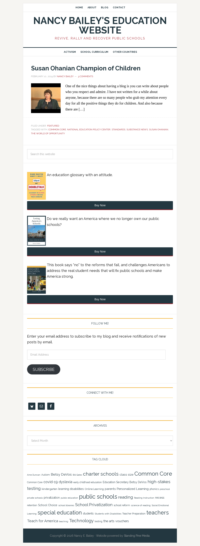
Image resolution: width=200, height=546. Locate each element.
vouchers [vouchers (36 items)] (122, 521)
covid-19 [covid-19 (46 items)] (50, 482)
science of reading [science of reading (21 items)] (141, 505)
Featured (53, 125)
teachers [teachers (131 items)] (157, 512)
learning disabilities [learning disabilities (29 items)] (71, 488)
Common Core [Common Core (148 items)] (153, 473)
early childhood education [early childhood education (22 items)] (87, 482)
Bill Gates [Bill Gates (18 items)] (77, 475)
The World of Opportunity (48, 133)
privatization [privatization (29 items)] (52, 497)
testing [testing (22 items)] (98, 521)
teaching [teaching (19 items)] (63, 521)
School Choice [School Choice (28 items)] (47, 505)
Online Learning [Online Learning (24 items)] (94, 488)
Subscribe (44, 369)
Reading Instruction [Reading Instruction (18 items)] (144, 498)
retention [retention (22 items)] (32, 505)
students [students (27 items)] (88, 513)
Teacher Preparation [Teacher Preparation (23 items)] (133, 513)
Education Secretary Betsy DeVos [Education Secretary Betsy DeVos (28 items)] (125, 482)
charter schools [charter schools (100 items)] (101, 474)
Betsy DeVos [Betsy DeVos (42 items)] (61, 474)
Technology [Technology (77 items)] (81, 520)
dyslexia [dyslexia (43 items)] (65, 482)
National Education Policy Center (88, 129)
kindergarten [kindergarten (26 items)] (49, 488)
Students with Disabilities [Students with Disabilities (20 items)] (108, 513)
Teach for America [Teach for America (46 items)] (42, 521)
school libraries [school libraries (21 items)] (66, 505)
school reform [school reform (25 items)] (122, 505)
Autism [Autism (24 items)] (45, 474)
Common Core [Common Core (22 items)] (34, 482)
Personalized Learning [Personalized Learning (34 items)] (133, 489)
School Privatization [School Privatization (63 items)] (94, 504)
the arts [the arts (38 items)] (108, 521)
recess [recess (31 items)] (159, 497)
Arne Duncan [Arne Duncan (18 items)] (33, 475)
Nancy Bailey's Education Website (100, 25)
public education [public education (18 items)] (69, 498)
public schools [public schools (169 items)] (98, 496)
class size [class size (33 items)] (126, 474)
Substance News (137, 129)
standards (118, 129)
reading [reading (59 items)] (125, 497)
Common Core (57, 129)
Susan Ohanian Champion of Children (94, 68)
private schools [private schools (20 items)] (35, 497)
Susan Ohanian (158, 129)
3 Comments (85, 76)
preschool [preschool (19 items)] (165, 489)
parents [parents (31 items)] (110, 489)
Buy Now (100, 205)
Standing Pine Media (137, 535)
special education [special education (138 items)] (60, 512)
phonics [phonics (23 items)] (154, 488)
